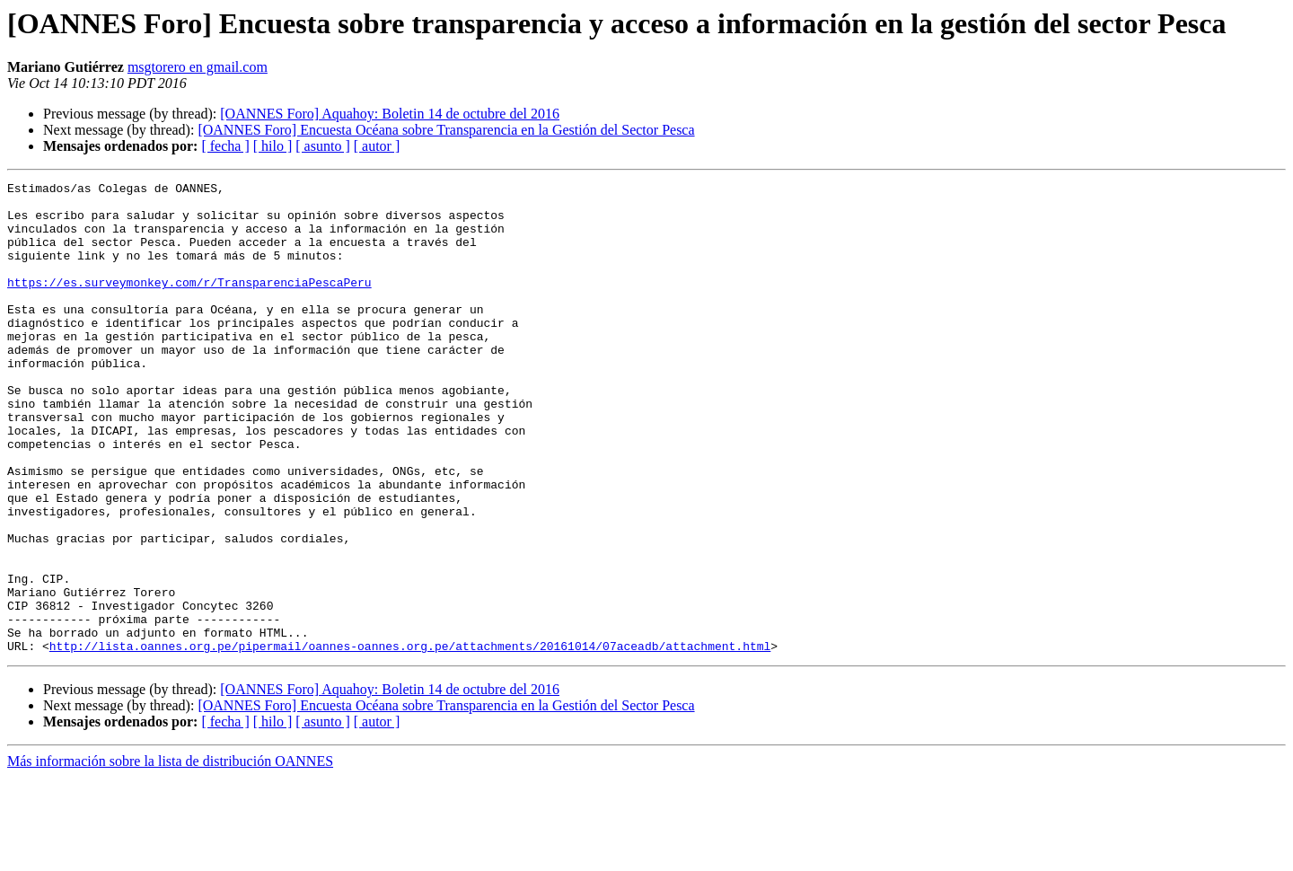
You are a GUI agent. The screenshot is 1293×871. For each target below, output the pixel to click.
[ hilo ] (273, 146)
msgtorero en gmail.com (198, 67)
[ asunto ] (322, 146)
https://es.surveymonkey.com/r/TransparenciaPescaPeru (189, 303)
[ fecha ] (225, 146)
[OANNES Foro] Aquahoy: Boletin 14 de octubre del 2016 (389, 113)
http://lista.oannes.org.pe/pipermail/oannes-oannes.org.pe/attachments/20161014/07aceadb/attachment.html (409, 740)
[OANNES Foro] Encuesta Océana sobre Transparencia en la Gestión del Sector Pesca (446, 129)
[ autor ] (377, 146)
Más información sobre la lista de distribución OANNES (170, 855)
